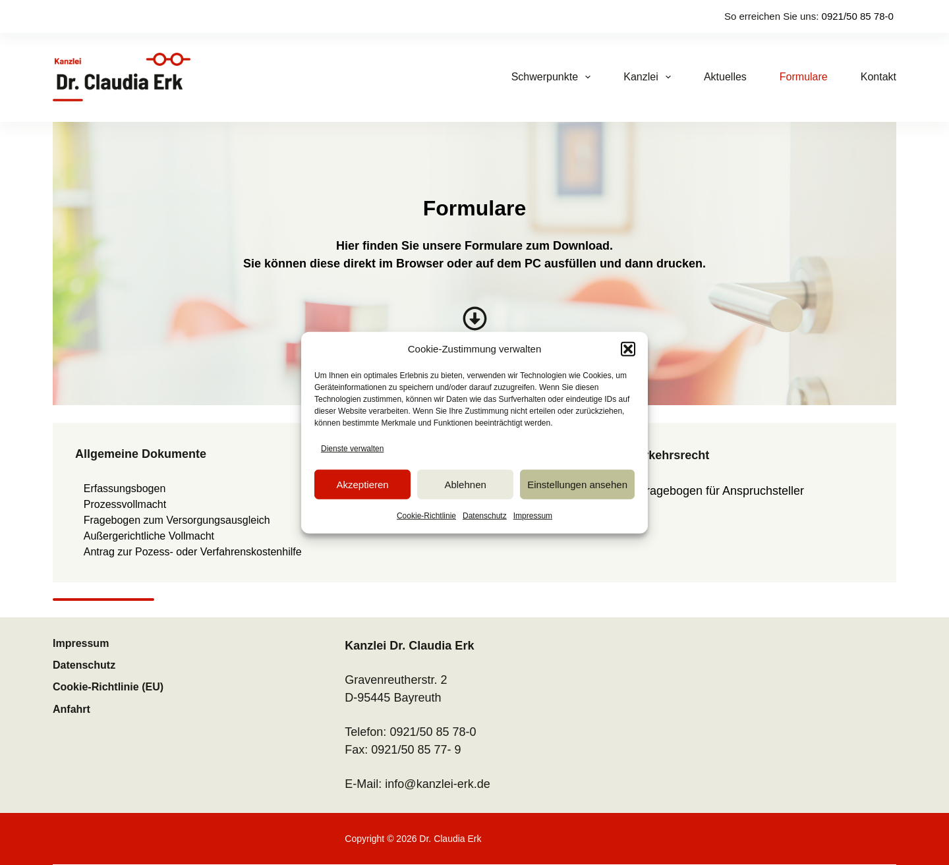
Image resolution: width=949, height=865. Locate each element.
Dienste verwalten (352, 448)
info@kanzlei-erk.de (437, 784)
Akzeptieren (362, 483)
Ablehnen (465, 483)
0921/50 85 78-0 (858, 16)
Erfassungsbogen (125, 488)
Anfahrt (71, 709)
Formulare (804, 76)
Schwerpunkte (553, 77)
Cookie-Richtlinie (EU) (108, 686)
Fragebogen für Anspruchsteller (721, 490)
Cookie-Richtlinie (426, 515)
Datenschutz (485, 515)
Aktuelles (725, 76)
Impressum (532, 515)
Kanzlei (649, 77)
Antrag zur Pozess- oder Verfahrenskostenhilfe (193, 551)
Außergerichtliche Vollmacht (149, 536)
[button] (628, 349)
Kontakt (878, 76)
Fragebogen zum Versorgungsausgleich (177, 520)
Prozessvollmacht (125, 504)
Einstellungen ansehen (577, 483)
